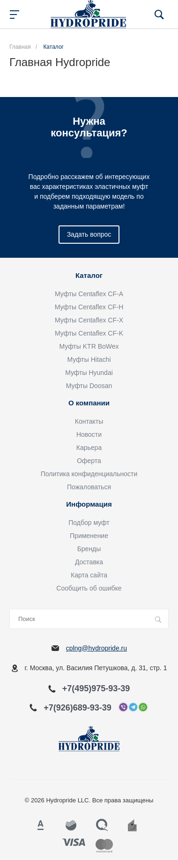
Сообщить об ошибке (88, 588)
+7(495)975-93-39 (96, 688)
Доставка (89, 562)
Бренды (89, 549)
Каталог (89, 275)
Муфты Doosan (89, 385)
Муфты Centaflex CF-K (89, 333)
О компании (89, 403)
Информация (88, 504)
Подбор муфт (88, 522)
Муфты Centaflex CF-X (89, 320)
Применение (89, 535)
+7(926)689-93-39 (77, 707)
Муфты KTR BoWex (89, 346)
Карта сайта (89, 575)
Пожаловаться (89, 487)
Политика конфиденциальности (89, 474)
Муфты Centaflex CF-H (89, 307)
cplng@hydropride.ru (96, 648)
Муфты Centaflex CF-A (89, 294)
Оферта (89, 460)
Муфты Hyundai (89, 372)
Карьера (89, 447)
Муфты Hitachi (89, 359)
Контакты (89, 421)
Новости (89, 434)
